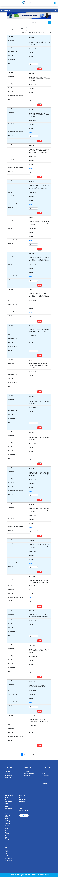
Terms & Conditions (45, 784)
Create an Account (29, 773)
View (30, 60)
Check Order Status (27, 776)
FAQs (43, 773)
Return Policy (46, 779)
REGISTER (24, 815)
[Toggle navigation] (55, 2)
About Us (7, 771)
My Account (27, 771)
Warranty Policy (46, 781)
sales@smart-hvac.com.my (9, 859)
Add (39, 69)
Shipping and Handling (45, 776)
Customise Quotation (8, 778)
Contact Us (8, 781)
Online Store (8, 775)
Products (7, 773)
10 (33, 754)
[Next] (36, 754)
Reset (55, 10)
